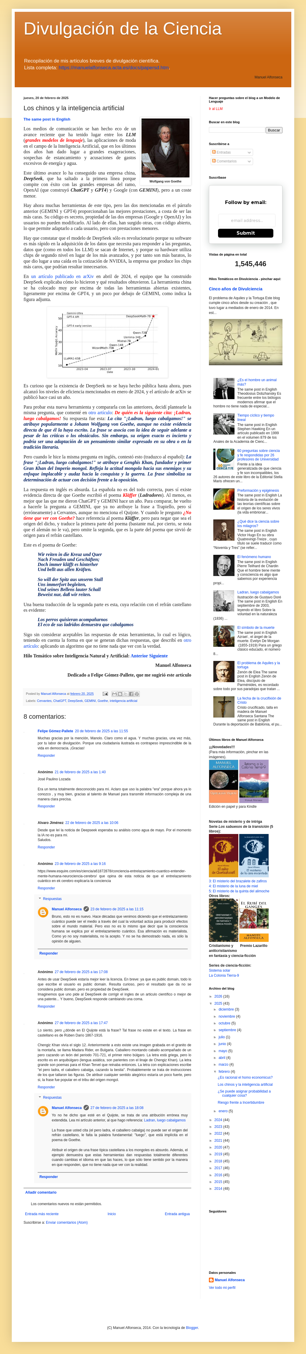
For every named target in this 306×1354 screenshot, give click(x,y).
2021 (218, 1141)
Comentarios (224, 161)
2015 (218, 1182)
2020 (218, 1147)
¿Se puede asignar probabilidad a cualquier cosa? (244, 1093)
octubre (225, 1023)
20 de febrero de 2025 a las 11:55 (101, 731)
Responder (46, 755)
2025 (218, 1003)
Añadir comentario (40, 1192)
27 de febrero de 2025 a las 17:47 (81, 1023)
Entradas (221, 152)
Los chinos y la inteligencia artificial (245, 1084)
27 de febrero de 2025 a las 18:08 (117, 1108)
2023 (218, 1127)
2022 (218, 1133)
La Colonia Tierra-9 (224, 975)
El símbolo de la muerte (256, 628)
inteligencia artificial (123, 700)
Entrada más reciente (42, 1214)
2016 (218, 1175)
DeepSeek (75, 700)
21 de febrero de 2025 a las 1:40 (80, 772)
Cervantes (44, 700)
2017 (218, 1168)
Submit (246, 233)
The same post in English (47, 119)
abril (222, 1058)
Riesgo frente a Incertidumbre (241, 1102)
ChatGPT (59, 700)
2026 (218, 996)
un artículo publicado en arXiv (62, 276)
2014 (218, 1189)
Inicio (112, 1214)
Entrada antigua (177, 1214)
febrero (225, 1072)
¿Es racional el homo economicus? (245, 1077)
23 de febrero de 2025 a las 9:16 (80, 864)
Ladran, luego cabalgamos (165, 1120)
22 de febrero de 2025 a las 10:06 (91, 823)
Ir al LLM (216, 109)
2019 (218, 1154)
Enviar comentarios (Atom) (67, 1222)
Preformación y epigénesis (258, 490)
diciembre (227, 1009)
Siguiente (158, 655)
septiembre (228, 1030)
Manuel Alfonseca (67, 909)
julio (222, 1037)
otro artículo (100, 412)
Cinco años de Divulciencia (235, 289)
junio (223, 1044)
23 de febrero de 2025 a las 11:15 (117, 909)
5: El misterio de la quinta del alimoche (239, 891)
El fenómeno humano (254, 557)
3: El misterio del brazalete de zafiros (238, 881)
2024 (218, 1120)
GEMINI (90, 700)
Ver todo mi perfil (222, 1288)
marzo (224, 1064)
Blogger (192, 1328)
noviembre (227, 1016)
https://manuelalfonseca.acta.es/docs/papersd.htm (114, 67)
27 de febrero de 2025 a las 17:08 (81, 972)
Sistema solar (219, 970)
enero (224, 1111)
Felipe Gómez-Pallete (55, 731)
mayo (223, 1051)
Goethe (103, 700)
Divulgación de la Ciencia (123, 28)
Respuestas (52, 899)
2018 (218, 1161)
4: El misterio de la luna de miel (233, 886)
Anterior (139, 655)
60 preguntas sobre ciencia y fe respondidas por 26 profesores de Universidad (258, 455)
